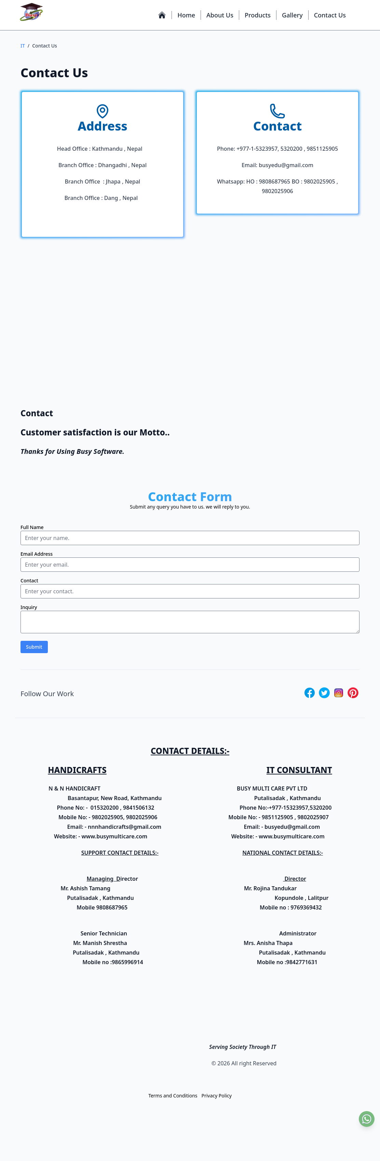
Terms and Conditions (172, 1098)
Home (186, 15)
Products (258, 15)
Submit (34, 649)
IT (23, 45)
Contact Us (330, 15)
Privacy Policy (217, 1098)
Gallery (292, 15)
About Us (219, 15)
